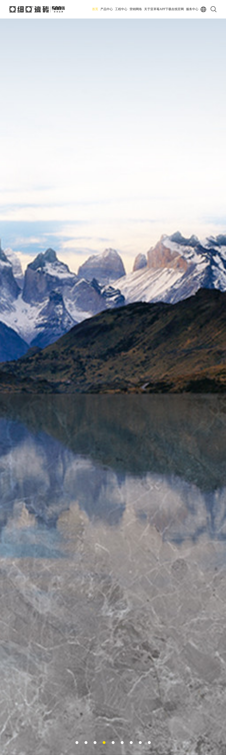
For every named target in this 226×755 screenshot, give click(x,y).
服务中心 (192, 9)
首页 (95, 9)
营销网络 (136, 9)
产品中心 (106, 9)
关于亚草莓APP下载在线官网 (164, 9)
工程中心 (121, 9)
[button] (76, 742)
